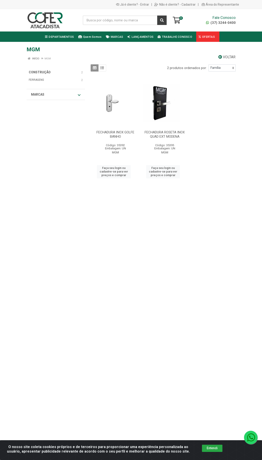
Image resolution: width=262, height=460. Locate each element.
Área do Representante (220, 4)
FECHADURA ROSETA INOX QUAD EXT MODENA (165, 134)
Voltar (226, 57)
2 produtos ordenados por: (187, 68)
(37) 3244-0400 (221, 23)
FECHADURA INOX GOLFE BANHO (115, 134)
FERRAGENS (36, 79)
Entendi (212, 448)
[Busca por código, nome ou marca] (120, 20)
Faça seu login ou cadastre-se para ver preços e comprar (114, 171)
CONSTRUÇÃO (40, 72)
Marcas (56, 95)
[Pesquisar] (162, 20)
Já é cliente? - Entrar (132, 4)
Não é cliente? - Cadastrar (175, 4)
